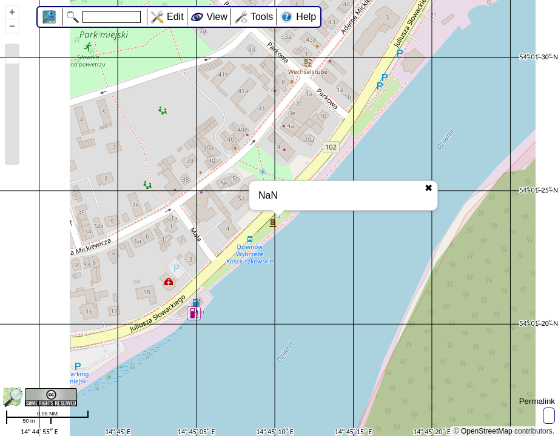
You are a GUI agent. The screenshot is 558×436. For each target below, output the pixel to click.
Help (306, 17)
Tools (261, 17)
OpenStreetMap (487, 431)
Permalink (537, 401)
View (217, 17)
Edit (175, 17)
